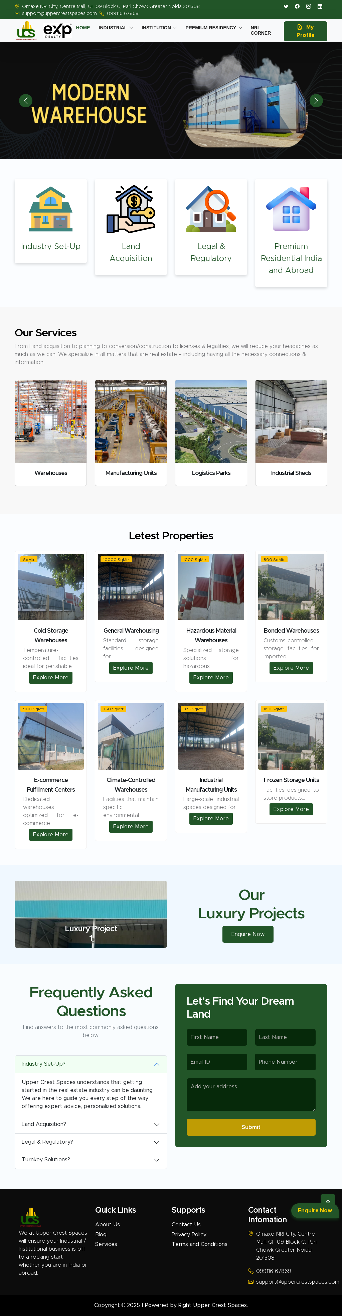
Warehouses (50, 473)
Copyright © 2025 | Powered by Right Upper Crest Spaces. (171, 1305)
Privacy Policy (189, 1234)
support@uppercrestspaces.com (59, 13)
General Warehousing (131, 631)
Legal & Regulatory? (47, 1142)
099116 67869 (123, 13)
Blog (101, 1234)
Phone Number (278, 1062)
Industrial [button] (113, 27)
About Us (107, 1224)
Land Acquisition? (44, 1124)
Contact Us (186, 1224)
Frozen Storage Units (291, 780)
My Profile (306, 31)
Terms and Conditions (199, 1244)
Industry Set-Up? (43, 1064)
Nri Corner (261, 30)
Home (83, 27)
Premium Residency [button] (210, 27)
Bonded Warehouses (291, 631)
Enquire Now (315, 1210)
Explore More (50, 677)
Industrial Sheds (291, 473)
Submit (251, 1127)
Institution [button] (156, 27)
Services (106, 1244)
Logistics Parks (211, 473)
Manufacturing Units (131, 473)
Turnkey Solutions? (46, 1159)
